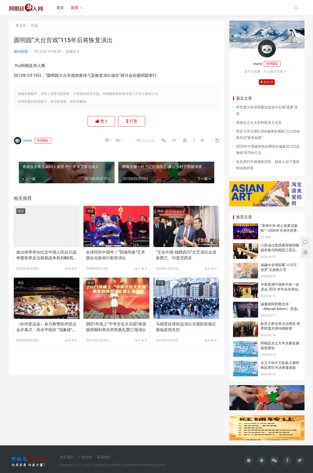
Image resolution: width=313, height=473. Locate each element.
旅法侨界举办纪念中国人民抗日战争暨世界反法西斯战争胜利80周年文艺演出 (46, 255)
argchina (160, 465)
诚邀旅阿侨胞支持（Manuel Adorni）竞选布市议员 (279, 309)
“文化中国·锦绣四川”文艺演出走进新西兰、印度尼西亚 (186, 255)
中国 (34, 26)
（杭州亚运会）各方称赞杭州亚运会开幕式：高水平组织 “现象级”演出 (46, 327)
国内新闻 (21, 51)
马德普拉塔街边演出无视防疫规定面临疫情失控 (186, 327)
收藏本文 (73, 51)
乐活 (90, 283)
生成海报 (145, 140)
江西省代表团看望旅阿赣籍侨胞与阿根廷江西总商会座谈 (280, 250)
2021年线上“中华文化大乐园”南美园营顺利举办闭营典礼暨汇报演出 (116, 327)
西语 (21, 211)
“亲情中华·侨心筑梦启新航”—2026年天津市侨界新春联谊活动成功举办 (280, 231)
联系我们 (104, 457)
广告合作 (85, 457)
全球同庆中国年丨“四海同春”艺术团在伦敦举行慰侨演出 (115, 255)
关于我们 (67, 457)
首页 (60, 8)
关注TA (266, 82)
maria (23, 140)
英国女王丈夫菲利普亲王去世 (259, 123)
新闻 (74, 8)
